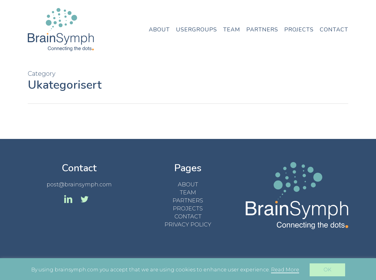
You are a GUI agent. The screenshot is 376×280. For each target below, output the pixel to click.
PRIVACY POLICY (188, 224)
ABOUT (188, 184)
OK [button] (327, 270)
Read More (285, 270)
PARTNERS (188, 200)
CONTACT (188, 216)
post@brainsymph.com (79, 184)
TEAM (188, 192)
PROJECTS (188, 208)
